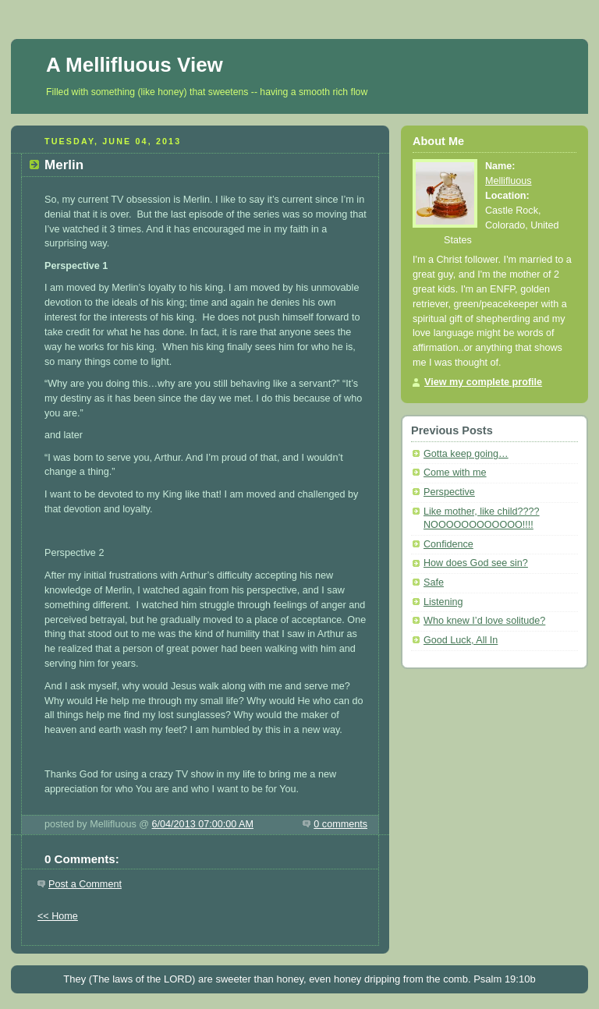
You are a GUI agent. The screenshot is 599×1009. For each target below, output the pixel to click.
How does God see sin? (476, 563)
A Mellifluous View (134, 64)
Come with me (455, 472)
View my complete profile (483, 382)
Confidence (448, 544)
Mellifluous (508, 180)
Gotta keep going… (466, 453)
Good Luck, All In (461, 640)
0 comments (340, 824)
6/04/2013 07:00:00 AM (202, 824)
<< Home (57, 916)
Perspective (449, 492)
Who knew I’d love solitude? (484, 620)
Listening (443, 602)
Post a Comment (85, 884)
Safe (434, 582)
